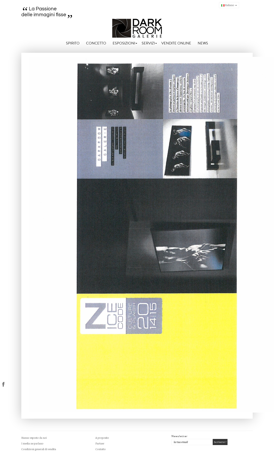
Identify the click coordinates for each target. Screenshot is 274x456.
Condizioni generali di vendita (38, 449)
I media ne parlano (32, 443)
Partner (99, 443)
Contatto (100, 449)
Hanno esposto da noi (34, 438)
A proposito (102, 438)
